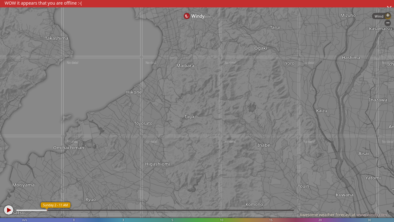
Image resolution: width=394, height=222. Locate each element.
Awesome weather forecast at (343, 214)
